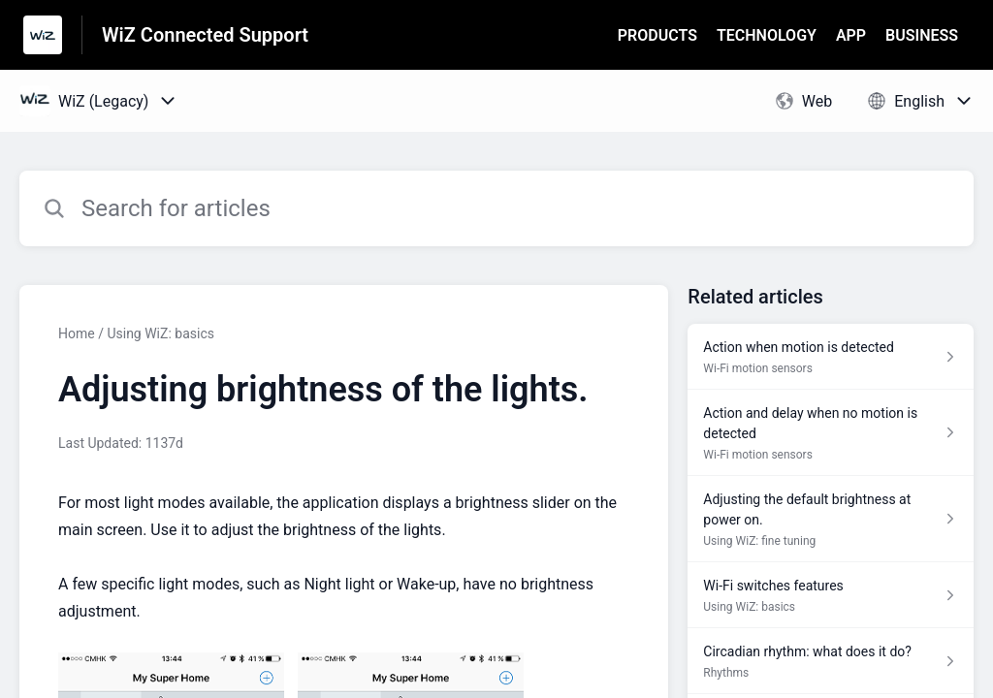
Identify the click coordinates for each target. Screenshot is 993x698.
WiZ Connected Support (205, 35)
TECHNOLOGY (767, 35)
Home (76, 333)
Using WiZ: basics (160, 333)
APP (851, 35)
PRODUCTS (657, 35)
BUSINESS (921, 35)
